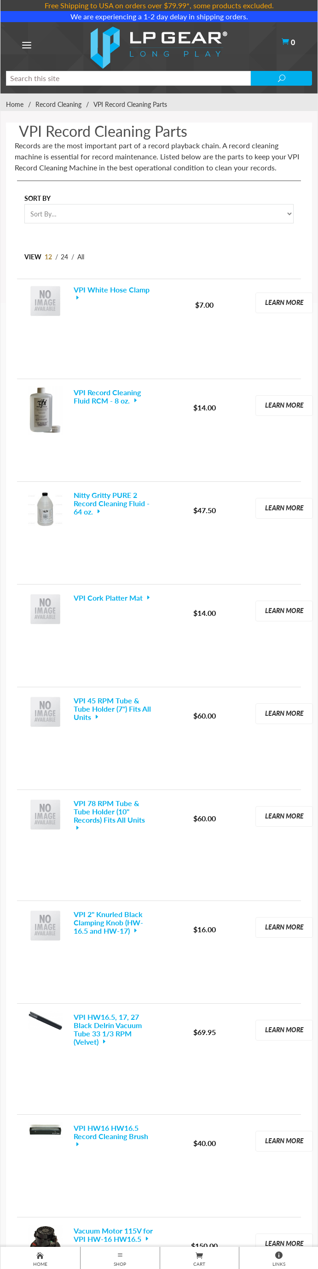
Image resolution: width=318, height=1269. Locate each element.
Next (196, 1040)
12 (48, 257)
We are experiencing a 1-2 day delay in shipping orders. (159, 16)
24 (64, 257)
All (80, 257)
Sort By (37, 198)
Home (14, 104)
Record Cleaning (58, 104)
